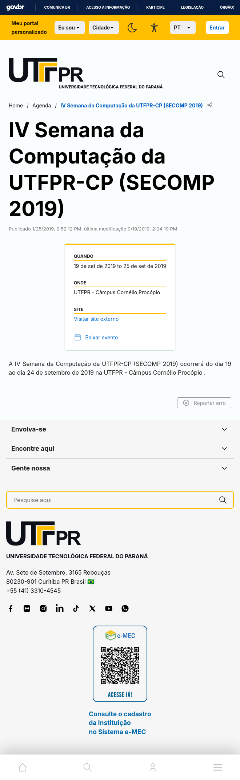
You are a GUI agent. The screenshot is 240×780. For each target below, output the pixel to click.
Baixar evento (101, 337)
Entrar (217, 27)
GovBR (15, 7)
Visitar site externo (96, 319)
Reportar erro (204, 402)
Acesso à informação (108, 7)
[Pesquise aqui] (113, 500)
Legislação (192, 7)
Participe (155, 7)
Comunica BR (57, 7)
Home (16, 105)
